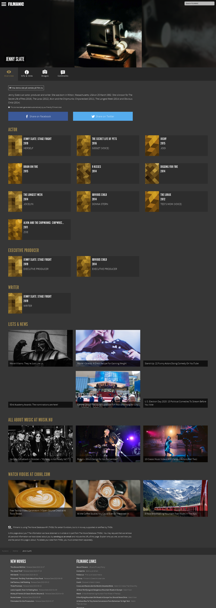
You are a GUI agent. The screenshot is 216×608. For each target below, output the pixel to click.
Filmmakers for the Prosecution (22, 596)
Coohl (78, 577)
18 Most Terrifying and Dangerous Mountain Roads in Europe (99, 585)
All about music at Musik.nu (30, 417)
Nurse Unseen (15, 592)
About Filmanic (82, 562)
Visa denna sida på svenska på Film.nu (26, 88)
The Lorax (37, 99)
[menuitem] (5, 546)
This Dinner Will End (17, 562)
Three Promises (16, 581)
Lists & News (18, 324)
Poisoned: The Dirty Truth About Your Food (26, 573)
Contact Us (80, 566)
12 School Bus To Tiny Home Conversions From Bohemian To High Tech (103, 596)
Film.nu (79, 573)
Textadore (80, 603)
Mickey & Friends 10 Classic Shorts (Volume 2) (27, 588)
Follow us (80, 570)
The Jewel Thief (16, 566)
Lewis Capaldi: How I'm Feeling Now (24, 585)
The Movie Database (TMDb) (91, 528)
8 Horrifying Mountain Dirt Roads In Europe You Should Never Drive (101, 592)
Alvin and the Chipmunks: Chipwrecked (69, 99)
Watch (78, 588)
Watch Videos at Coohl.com (29, 470)
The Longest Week (104, 99)
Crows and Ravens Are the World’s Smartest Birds (94, 581)
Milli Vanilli (14, 570)
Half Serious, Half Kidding (20, 577)
